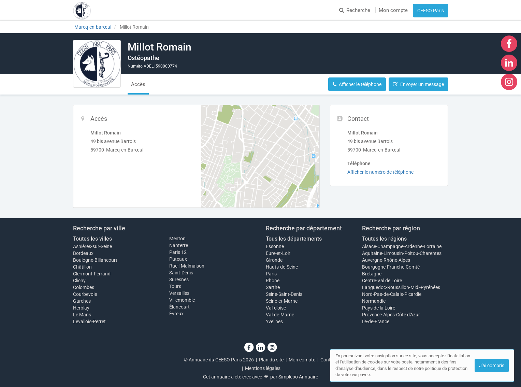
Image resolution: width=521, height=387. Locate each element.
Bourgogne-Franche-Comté (391, 267)
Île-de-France (375, 321)
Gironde (274, 260)
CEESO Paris (430, 10)
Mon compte (393, 10)
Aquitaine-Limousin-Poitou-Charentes (402, 253)
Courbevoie (85, 294)
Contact (328, 359)
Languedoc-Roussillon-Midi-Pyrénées (401, 287)
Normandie (374, 301)
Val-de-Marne (280, 314)
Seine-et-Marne (282, 301)
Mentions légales (262, 368)
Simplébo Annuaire (298, 376)
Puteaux (178, 259)
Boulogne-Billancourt (95, 260)
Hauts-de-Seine (282, 267)
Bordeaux (83, 253)
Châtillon (82, 267)
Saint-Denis (181, 272)
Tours (175, 286)
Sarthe (273, 287)
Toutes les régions (384, 238)
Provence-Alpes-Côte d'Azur (391, 314)
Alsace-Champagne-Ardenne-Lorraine (402, 246)
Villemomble (182, 300)
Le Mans (82, 314)
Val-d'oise (276, 308)
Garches (82, 301)
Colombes (83, 287)
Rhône (272, 280)
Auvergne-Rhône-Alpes (386, 260)
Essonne (275, 246)
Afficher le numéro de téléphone (380, 172)
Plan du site (271, 359)
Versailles (179, 293)
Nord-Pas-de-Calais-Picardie (391, 294)
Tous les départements (294, 238)
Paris (271, 273)
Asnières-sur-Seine (92, 246)
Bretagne (371, 273)
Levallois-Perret (89, 321)
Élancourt (179, 307)
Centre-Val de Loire (382, 280)
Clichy (79, 280)
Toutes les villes (92, 238)
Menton (177, 238)
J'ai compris (491, 365)
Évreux (176, 313)
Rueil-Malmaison (186, 266)
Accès (138, 84)
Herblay (81, 308)
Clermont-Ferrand (92, 273)
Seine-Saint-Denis (284, 294)
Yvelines (274, 321)
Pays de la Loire (378, 308)
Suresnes (179, 279)
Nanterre (178, 245)
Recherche (354, 10)
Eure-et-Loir (278, 253)
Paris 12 (178, 252)
